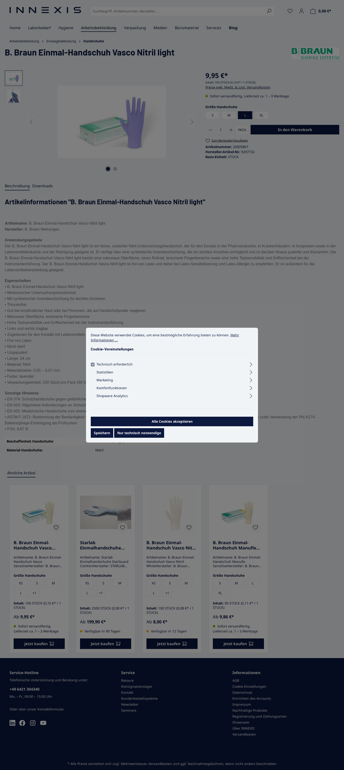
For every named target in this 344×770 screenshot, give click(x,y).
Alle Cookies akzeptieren (172, 423)
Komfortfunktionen (112, 390)
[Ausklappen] (251, 365)
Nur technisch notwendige (139, 434)
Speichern (102, 434)
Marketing (105, 382)
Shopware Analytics (112, 397)
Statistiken (105, 374)
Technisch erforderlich (115, 366)
